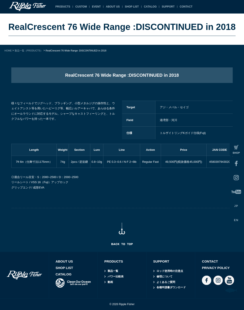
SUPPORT (168, 6)
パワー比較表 (116, 276)
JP (236, 206)
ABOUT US (113, 6)
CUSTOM (81, 6)
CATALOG (150, 6)
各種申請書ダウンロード (171, 287)
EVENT (96, 6)
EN (236, 220)
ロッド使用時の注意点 (170, 271)
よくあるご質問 (166, 282)
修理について (164, 276)
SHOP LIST (132, 6)
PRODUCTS (62, 6)
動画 (110, 282)
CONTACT (186, 6)
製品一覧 (113, 271)
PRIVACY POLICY (216, 268)
